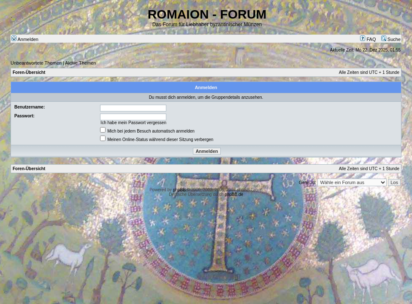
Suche (391, 39)
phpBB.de (234, 194)
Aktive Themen (80, 62)
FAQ (368, 39)
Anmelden (24, 39)
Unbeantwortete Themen (36, 62)
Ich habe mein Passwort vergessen (133, 122)
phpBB (179, 189)
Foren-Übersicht (29, 72)
